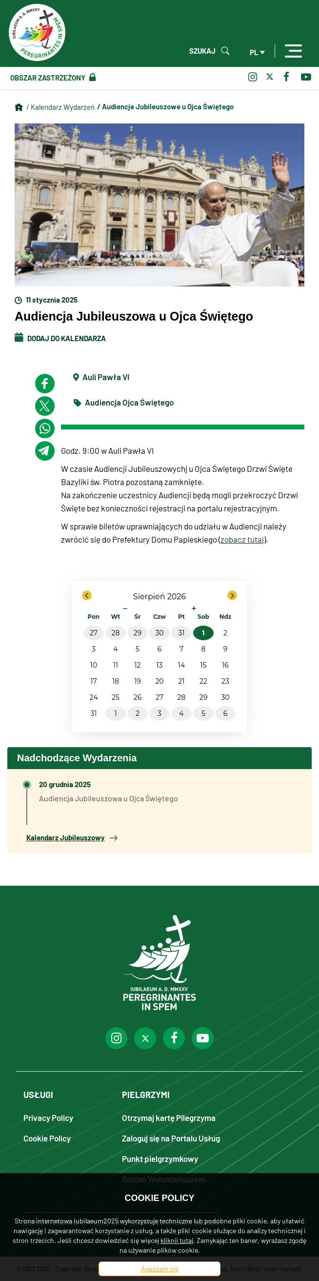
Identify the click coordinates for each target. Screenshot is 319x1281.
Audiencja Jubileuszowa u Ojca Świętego (108, 798)
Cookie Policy (47, 1137)
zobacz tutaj (242, 539)
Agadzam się (160, 1268)
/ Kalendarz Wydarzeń (60, 106)
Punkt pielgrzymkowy (160, 1158)
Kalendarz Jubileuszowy (71, 837)
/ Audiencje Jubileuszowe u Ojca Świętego (165, 106)
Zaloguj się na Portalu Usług (171, 1137)
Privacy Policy (48, 1117)
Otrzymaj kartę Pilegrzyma (169, 1117)
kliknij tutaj (176, 1240)
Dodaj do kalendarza (60, 338)
